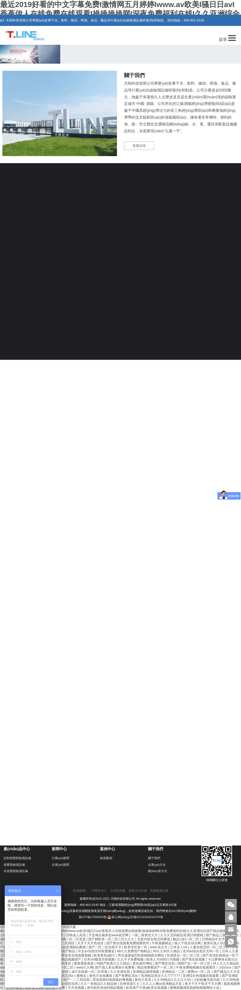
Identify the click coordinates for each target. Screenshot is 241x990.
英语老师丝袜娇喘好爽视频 (112, 980)
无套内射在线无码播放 (154, 939)
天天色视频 (76, 988)
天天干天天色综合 (90, 943)
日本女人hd (179, 947)
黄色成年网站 (143, 963)
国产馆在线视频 (194, 959)
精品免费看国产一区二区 (155, 967)
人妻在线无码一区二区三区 (210, 947)
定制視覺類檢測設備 (17, 858)
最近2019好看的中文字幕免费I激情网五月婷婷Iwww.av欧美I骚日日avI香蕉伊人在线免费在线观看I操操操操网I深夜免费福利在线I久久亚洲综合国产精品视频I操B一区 (120, 13)
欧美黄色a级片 (105, 955)
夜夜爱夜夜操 (84, 963)
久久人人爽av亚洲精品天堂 (162, 984)
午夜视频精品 (162, 943)
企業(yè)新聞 (60, 864)
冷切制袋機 (117, 890)
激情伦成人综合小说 (218, 943)
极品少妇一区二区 (186, 939)
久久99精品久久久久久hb (173, 980)
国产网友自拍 (165, 963)
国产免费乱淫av (127, 976)
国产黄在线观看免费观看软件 (128, 943)
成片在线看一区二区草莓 (89, 971)
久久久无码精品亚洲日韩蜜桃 (182, 935)
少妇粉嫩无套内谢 (207, 980)
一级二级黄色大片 (145, 935)
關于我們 (154, 858)
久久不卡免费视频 (131, 959)
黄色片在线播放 (101, 976)
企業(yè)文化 (156, 864)
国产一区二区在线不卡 (105, 947)
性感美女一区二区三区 (184, 955)
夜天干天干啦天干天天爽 (203, 984)
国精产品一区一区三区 (194, 963)
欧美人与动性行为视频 (163, 959)
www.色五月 (159, 947)
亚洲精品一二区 (174, 971)
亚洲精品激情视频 (146, 971)
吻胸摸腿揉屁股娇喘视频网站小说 (195, 988)
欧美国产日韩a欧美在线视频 (147, 988)
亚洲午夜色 (14, 988)
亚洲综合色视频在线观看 (201, 976)
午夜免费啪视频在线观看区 (196, 967)
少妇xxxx (225, 967)
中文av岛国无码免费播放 (96, 951)
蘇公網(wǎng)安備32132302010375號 (135, 917)
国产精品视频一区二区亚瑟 (66, 939)
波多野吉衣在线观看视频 (73, 955)
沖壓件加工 (99, 890)
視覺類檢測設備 (14, 864)
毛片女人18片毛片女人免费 (45, 988)
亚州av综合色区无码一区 (201, 951)
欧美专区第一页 (136, 947)
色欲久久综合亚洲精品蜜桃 (66, 947)
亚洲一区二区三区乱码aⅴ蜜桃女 (63, 976)
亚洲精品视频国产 (68, 959)
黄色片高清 (143, 980)
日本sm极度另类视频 (100, 959)
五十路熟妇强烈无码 (63, 984)
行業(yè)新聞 (60, 858)
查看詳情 (139, 146)
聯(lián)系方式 (157, 871)
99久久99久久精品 (167, 951)
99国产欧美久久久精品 (113, 963)
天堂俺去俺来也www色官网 (108, 935)
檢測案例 (106, 858)
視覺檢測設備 (159, 890)
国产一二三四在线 (77, 980)
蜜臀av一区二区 (200, 971)
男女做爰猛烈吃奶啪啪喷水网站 (141, 955)
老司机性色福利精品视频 (105, 988)
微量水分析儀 (138, 890)
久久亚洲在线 (120, 971)
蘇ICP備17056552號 (93, 917)
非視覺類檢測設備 (16, 871)
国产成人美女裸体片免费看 (115, 967)
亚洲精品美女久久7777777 (161, 976)
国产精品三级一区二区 (223, 935)
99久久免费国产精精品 (134, 951)
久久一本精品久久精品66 (99, 984)
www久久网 (84, 967)
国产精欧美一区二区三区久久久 (111, 939)
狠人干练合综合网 (188, 943)
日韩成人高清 (76, 935)
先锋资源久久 (130, 984)
